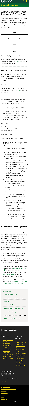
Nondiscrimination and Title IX (8, 389)
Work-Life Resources (8, 358)
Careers (3, 395)
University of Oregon (7, 402)
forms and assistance (9, 274)
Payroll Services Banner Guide (20, 359)
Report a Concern (5, 387)
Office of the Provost (21, 342)
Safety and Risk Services (20, 350)
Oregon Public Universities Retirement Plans (20, 363)
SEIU (14, 45)
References (7, 301)
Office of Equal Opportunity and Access (20, 346)
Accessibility (4, 391)
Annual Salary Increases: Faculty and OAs (15, 315)
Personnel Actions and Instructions (13, 298)
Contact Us (3, 381)
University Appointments (10, 294)
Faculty (14, 32)
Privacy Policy (4, 393)
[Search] (23, 1)
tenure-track (16, 268)
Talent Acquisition (7, 349)
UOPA (14, 51)
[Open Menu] (26, 1)
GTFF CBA (18, 61)
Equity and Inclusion (21, 353)
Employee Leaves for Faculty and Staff (8, 355)
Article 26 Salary (17, 90)
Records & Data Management (11, 312)
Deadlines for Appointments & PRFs (13, 308)
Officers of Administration (14, 38)
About (2, 397)
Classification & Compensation (6, 351)
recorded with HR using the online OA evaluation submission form (15, 282)
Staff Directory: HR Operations (12, 319)
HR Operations (7, 291)
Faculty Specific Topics (10, 305)
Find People (4, 399)
